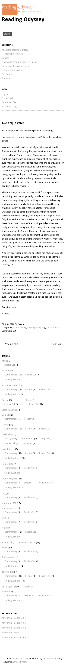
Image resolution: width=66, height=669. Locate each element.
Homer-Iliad (7, 464)
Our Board (7, 74)
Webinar (29, 587)
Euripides (44, 438)
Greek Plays (7, 434)
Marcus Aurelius (9, 508)
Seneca (5, 547)
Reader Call (9, 365)
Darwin (5, 424)
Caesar (5, 400)
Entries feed (7, 98)
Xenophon (7, 591)
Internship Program (14, 54)
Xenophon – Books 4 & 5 (14, 623)
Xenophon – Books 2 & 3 (14, 628)
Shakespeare (33, 327)
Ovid (4, 518)
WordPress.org (9, 106)
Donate (5, 58)
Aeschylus (9, 438)
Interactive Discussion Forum (16, 66)
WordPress (20, 662)
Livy (3, 493)
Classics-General (10, 410)
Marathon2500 (9, 503)
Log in (5, 94)
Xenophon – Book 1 (11, 632)
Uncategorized (9, 587)
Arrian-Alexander (10, 385)
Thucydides (7, 572)
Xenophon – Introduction (14, 637)
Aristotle (6, 370)
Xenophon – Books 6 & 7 (14, 618)
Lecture (28, 389)
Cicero (29, 400)
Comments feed (9, 102)
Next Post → (58, 344)
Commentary (19, 327)
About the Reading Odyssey (15, 50)
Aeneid (5, 361)
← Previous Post (10, 344)
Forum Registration (13, 70)
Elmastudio (48, 658)
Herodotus (7, 449)
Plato (4, 528)
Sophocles (27, 443)
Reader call (7, 542)
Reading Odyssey (23, 19)
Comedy (6, 415)
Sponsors (6, 78)
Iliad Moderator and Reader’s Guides (19, 62)
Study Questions (12, 379)
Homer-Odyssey (9, 479)
